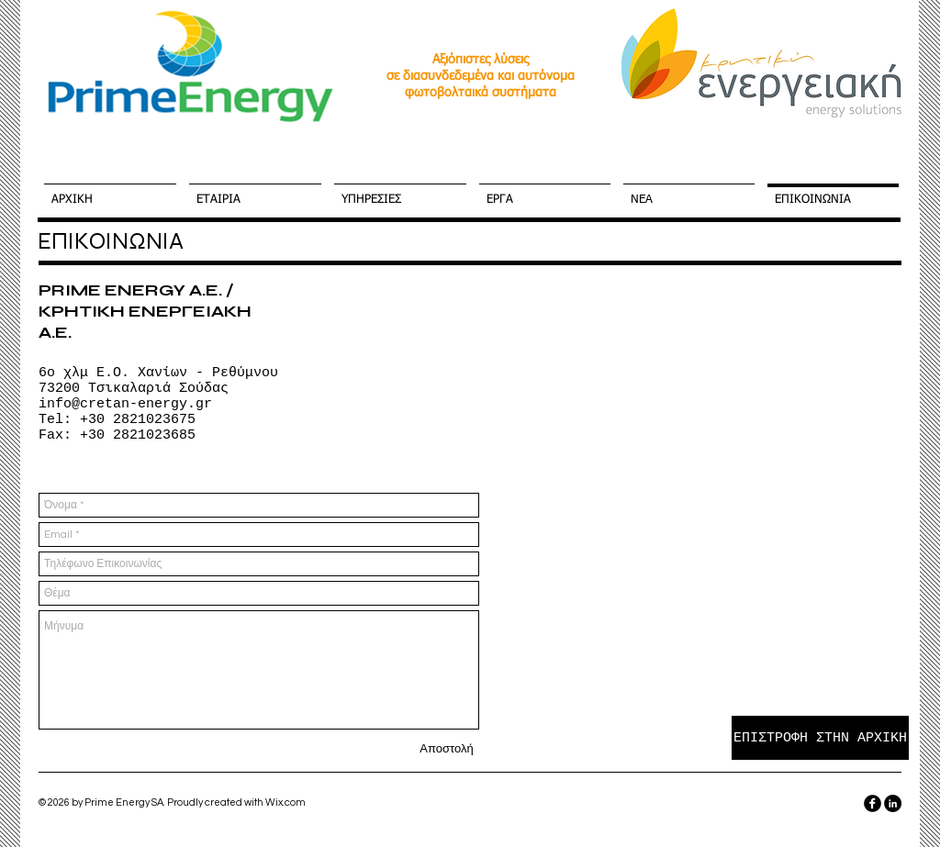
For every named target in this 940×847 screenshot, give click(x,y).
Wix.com (285, 802)
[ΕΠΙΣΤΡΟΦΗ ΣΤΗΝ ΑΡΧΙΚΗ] (820, 738)
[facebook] (872, 803)
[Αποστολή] (446, 749)
